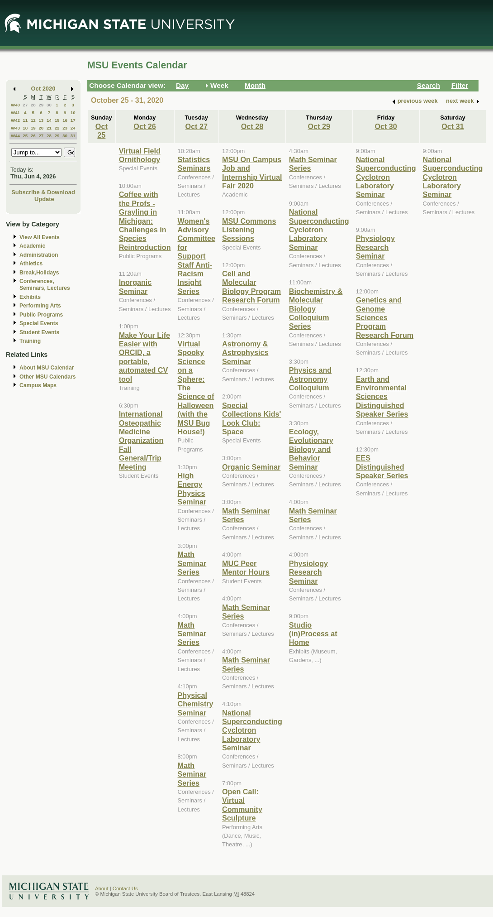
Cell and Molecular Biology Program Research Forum (251, 286)
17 (73, 120)
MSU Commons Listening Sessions (249, 230)
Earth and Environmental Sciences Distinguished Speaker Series (382, 396)
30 (49, 104)
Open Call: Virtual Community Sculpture (242, 804)
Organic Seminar (251, 467)
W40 (15, 104)
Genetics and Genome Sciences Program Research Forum (385, 317)
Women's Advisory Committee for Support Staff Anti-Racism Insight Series (197, 256)
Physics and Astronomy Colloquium (310, 379)
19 (33, 127)
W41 (15, 112)
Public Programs (41, 315)
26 (33, 135)
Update (44, 199)
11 (25, 120)
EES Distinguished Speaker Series (382, 467)
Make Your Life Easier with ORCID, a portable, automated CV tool (144, 357)
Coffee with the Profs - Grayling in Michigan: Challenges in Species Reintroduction (145, 220)
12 (33, 120)
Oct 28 (252, 126)
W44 (15, 135)
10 (73, 112)
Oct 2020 (43, 88)
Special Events (38, 323)
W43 (15, 127)
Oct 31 (452, 126)
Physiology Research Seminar (308, 572)
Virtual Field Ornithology (140, 155)
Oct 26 (144, 126)
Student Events (39, 332)
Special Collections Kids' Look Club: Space (251, 418)
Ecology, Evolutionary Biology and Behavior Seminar (311, 449)
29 (40, 104)
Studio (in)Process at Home (313, 634)
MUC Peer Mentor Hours (246, 567)
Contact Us (125, 888)
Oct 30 (385, 126)
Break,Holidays (39, 272)
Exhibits (30, 297)
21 (49, 127)
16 (64, 120)
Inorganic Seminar (135, 286)
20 (40, 127)
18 (25, 127)
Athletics (31, 263)
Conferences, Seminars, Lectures (44, 284)
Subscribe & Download (43, 192)
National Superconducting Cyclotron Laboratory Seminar (252, 730)
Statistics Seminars (194, 163)
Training (30, 341)
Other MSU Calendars (47, 377)
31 (73, 135)
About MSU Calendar (46, 368)
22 (57, 127)
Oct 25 (101, 130)
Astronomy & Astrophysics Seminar (245, 352)
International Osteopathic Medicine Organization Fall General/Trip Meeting (141, 440)
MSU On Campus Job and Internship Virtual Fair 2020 (252, 172)
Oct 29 (319, 126)
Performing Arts (40, 305)
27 (25, 104)
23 (64, 127)
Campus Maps (38, 385)
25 (25, 135)
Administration (38, 255)
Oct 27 (196, 126)
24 (73, 127)
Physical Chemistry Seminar (195, 704)
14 (49, 120)
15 (57, 120)
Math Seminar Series (192, 563)
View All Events (39, 237)
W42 (15, 120)
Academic (32, 246)
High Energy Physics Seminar (192, 488)
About (102, 888)
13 (40, 120)
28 (33, 104)
